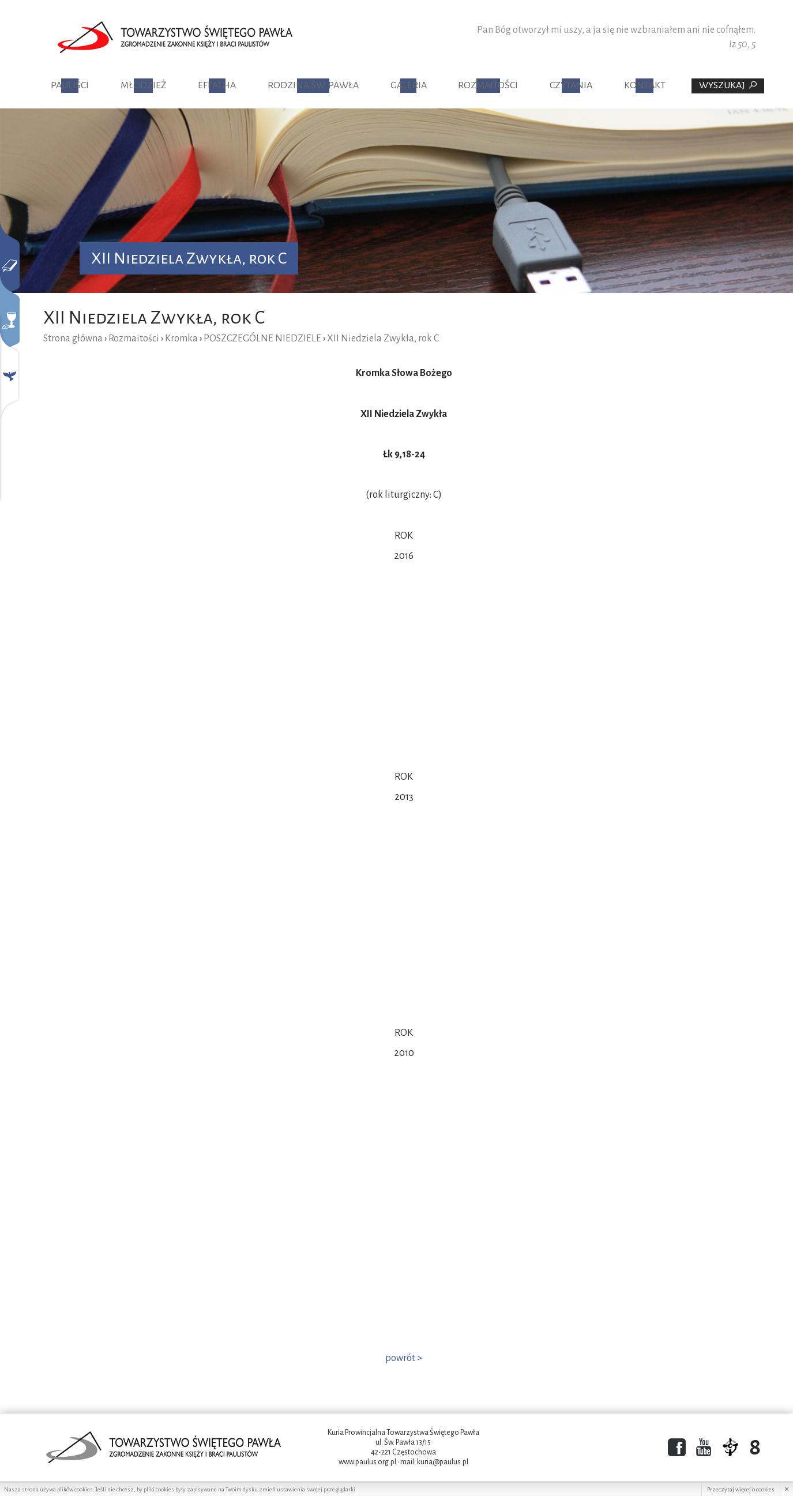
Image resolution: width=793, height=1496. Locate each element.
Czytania (571, 85)
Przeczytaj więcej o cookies (741, 1489)
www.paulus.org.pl (367, 1462)
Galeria (408, 85)
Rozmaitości (488, 85)
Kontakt (645, 85)
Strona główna (73, 338)
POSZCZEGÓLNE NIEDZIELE (262, 338)
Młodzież (144, 85)
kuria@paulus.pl (442, 1462)
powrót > (403, 1358)
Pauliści (70, 85)
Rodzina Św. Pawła (313, 85)
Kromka (181, 338)
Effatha (217, 85)
